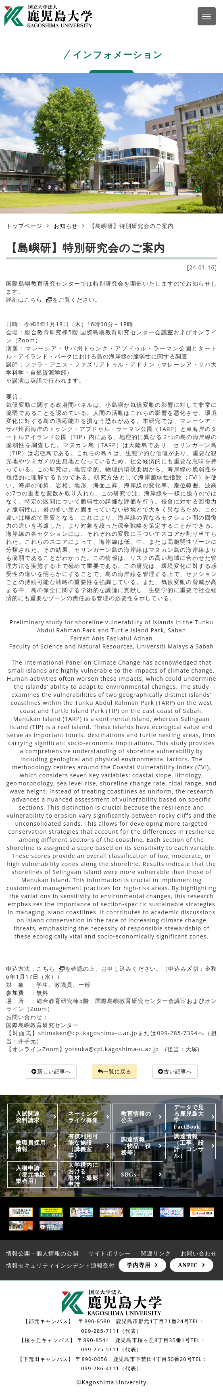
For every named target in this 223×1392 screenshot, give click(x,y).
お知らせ (66, 226)
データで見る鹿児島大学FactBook (189, 1117)
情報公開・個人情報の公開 (42, 1253)
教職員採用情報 (31, 1146)
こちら (38, 299)
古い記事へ (178, 1071)
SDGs (128, 1175)
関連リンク (156, 1253)
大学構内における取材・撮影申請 (83, 1174)
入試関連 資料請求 (31, 1117)
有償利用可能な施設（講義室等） (83, 1146)
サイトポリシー (109, 1253)
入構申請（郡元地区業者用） (31, 1175)
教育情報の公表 (136, 1117)
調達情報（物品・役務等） (136, 1146)
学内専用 (139, 1265)
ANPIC (188, 1265)
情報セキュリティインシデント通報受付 (60, 1266)
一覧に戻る (114, 1071)
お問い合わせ (199, 1253)
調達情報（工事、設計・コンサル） (189, 1146)
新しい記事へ (48, 1071)
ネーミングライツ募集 (83, 1117)
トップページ (24, 226)
